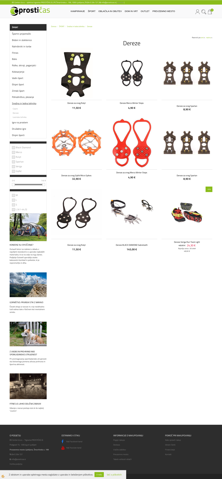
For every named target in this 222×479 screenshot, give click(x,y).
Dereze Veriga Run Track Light (187, 241)
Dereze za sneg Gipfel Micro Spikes (76, 175)
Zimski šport (18, 91)
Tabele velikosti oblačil (122, 459)
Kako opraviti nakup (173, 439)
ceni (203, 37)
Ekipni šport (18, 84)
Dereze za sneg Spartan (187, 105)
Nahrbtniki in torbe (21, 46)
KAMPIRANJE (78, 11)
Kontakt (168, 454)
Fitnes (15, 53)
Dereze (16, 112)
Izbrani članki (170, 444)
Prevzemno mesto (120, 454)
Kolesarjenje (18, 71)
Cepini (15, 108)
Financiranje (170, 449)
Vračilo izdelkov (119, 449)
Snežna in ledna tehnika (24, 103)
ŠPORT (91, 11)
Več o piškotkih (114, 474)
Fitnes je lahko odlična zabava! (25, 403)
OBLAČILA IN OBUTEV (110, 11)
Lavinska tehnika (20, 117)
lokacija (120, 2)
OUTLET (145, 11)
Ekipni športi (18, 135)
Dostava (116, 444)
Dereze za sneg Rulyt (76, 103)
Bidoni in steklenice (22, 40)
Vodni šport (17, 78)
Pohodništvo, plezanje (23, 97)
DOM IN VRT (131, 11)
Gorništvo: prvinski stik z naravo (26, 302)
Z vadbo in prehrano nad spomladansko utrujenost (23, 353)
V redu (99, 474)
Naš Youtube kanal (71, 448)
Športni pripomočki (21, 33)
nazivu (209, 37)
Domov (53, 26)
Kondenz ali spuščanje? (21, 244)
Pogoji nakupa (119, 439)
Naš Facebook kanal (71, 441)
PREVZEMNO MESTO (163, 11)
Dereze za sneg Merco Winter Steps (131, 172)
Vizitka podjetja (16, 463)
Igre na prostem (20, 122)
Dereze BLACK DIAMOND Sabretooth (132, 244)
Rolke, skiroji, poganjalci (24, 65)
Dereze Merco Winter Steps (132, 103)
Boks (14, 59)
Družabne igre (19, 129)
